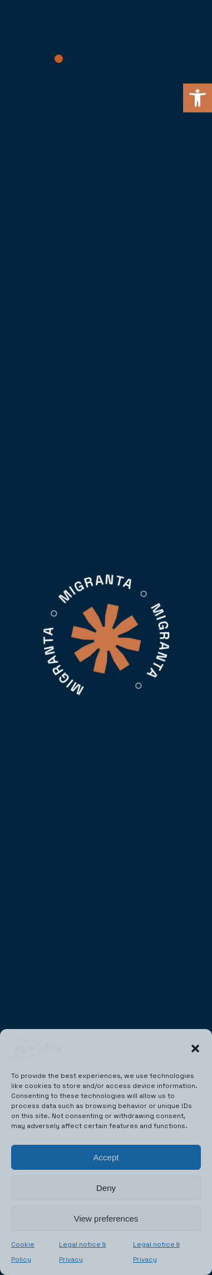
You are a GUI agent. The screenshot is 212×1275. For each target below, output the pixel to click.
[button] (195, 1048)
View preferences (106, 1218)
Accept (106, 1157)
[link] (197, 97)
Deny (106, 1188)
